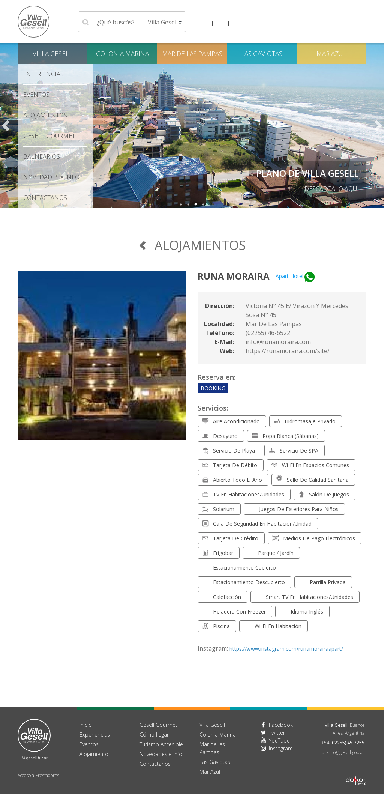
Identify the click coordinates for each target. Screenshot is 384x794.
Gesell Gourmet (49, 136)
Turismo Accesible (161, 744)
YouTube (279, 740)
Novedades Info (51, 177)
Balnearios (41, 156)
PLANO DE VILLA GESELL (307, 173)
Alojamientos (45, 115)
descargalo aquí (331, 189)
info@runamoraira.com (278, 342)
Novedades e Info (161, 754)
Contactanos (155, 763)
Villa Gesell (52, 53)
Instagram (281, 748)
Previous (5, 125)
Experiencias (43, 74)
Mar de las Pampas (192, 53)
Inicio (86, 724)
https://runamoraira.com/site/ (288, 351)
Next (378, 125)
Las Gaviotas (261, 53)
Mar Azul (331, 53)
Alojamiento (94, 754)
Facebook (281, 724)
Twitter (277, 732)
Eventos (36, 94)
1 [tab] (180, 204)
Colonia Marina (122, 53)
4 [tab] (203, 204)
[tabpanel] (192, 125)
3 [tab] (196, 204)
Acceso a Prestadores (38, 775)
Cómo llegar (154, 734)
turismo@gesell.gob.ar (342, 752)
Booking (213, 388)
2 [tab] (188, 204)
